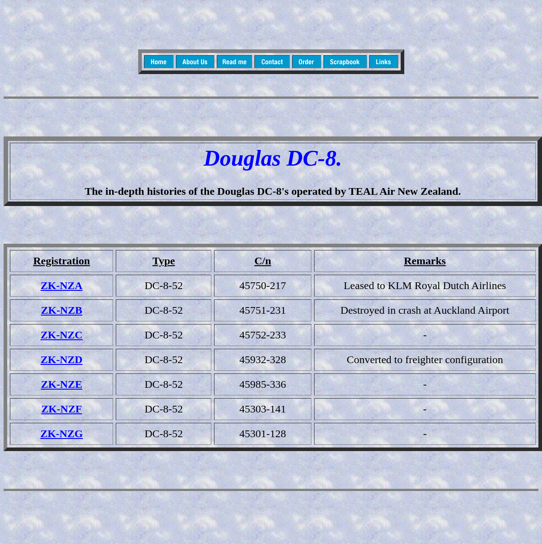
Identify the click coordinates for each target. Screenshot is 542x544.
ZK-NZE (61, 384)
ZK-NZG (61, 433)
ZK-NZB (61, 310)
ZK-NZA (62, 285)
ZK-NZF (61, 409)
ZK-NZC (62, 335)
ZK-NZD (62, 359)
